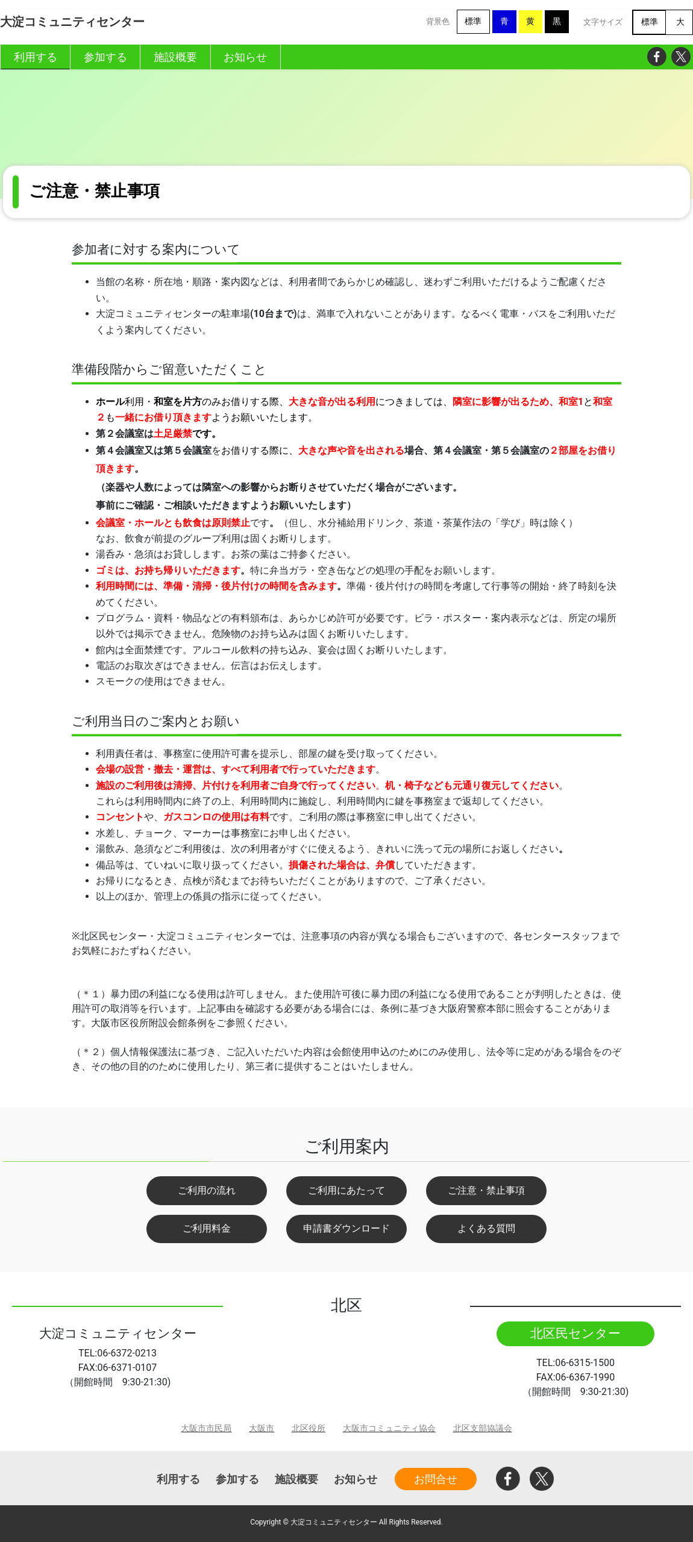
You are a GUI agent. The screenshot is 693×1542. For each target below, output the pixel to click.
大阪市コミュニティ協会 (389, 1428)
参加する (237, 1479)
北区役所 (308, 1428)
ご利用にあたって (346, 1190)
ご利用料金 (207, 1228)
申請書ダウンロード (346, 1228)
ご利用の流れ (207, 1190)
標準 (473, 21)
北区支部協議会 (482, 1428)
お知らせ (355, 1479)
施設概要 (296, 1479)
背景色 (438, 21)
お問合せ (435, 1479)
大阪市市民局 (206, 1428)
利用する (178, 1479)
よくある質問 (486, 1228)
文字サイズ (602, 22)
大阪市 (261, 1428)
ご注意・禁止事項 (486, 1190)
